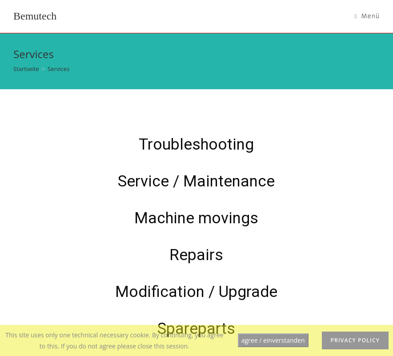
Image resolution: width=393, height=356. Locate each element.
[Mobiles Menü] (367, 16)
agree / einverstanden (273, 340)
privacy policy (355, 340)
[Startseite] (26, 69)
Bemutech (34, 16)
